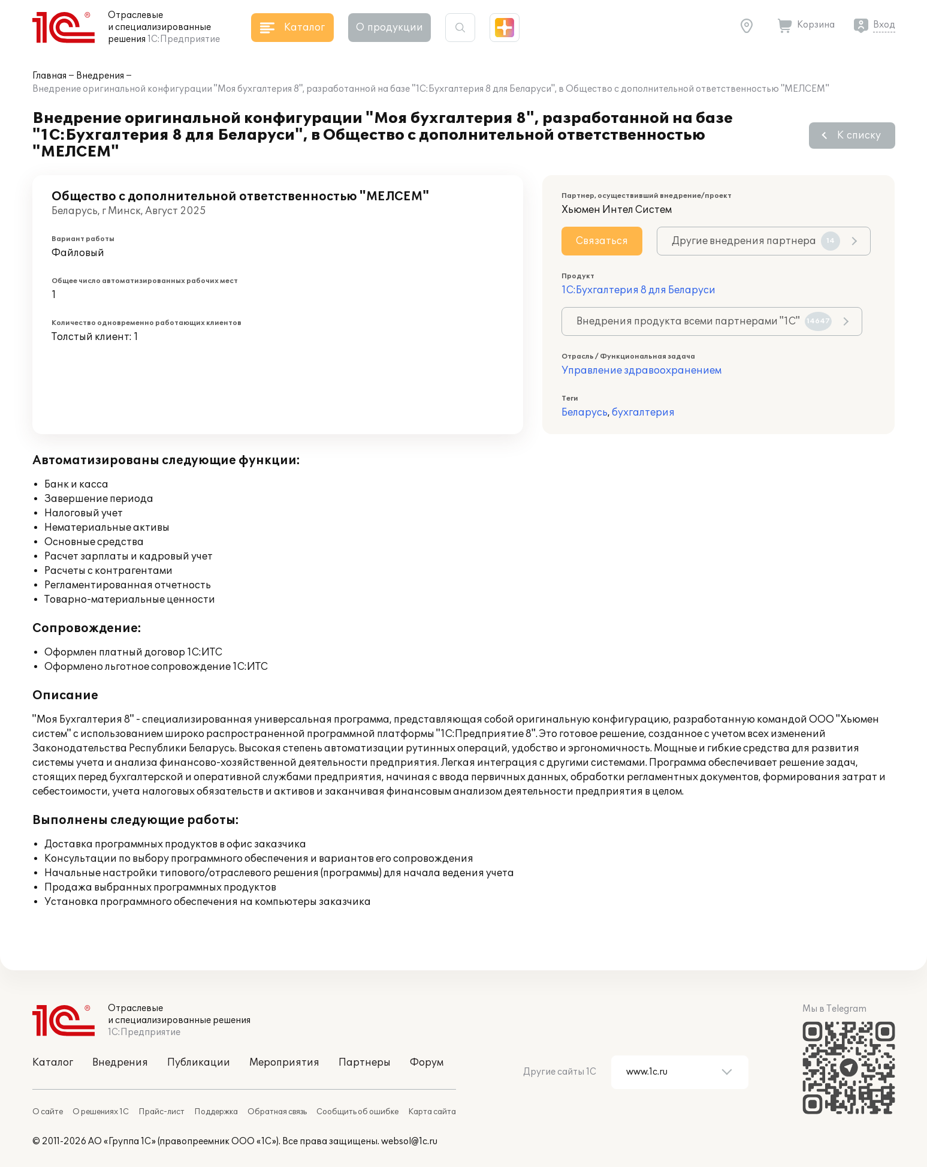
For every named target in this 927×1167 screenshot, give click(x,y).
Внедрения (100, 76)
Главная (49, 76)
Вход (884, 25)
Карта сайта (432, 1112)
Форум (426, 1063)
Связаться (602, 241)
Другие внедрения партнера (756, 241)
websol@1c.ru (409, 1141)
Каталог (52, 1063)
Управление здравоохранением (641, 371)
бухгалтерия (643, 413)
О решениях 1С (101, 1112)
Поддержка (216, 1112)
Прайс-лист (161, 1112)
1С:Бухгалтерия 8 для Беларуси (638, 290)
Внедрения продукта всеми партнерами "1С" (704, 321)
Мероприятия (284, 1063)
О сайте (47, 1112)
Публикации (198, 1063)
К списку (859, 136)
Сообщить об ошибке (357, 1112)
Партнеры (365, 1063)
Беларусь (584, 413)
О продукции (389, 28)
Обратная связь (277, 1112)
